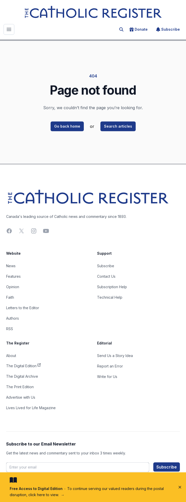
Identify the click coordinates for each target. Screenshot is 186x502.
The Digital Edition (23, 365)
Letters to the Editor (22, 308)
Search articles (118, 126)
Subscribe (168, 29)
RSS (9, 329)
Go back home (67, 126)
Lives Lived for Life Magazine (31, 408)
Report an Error (110, 366)
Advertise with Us (20, 397)
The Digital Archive (22, 376)
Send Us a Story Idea (115, 355)
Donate (139, 29)
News (11, 266)
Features (13, 276)
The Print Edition (20, 387)
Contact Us (106, 276)
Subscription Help (112, 287)
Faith (10, 297)
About (11, 355)
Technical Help (109, 297)
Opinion (12, 287)
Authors (12, 318)
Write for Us (107, 376)
